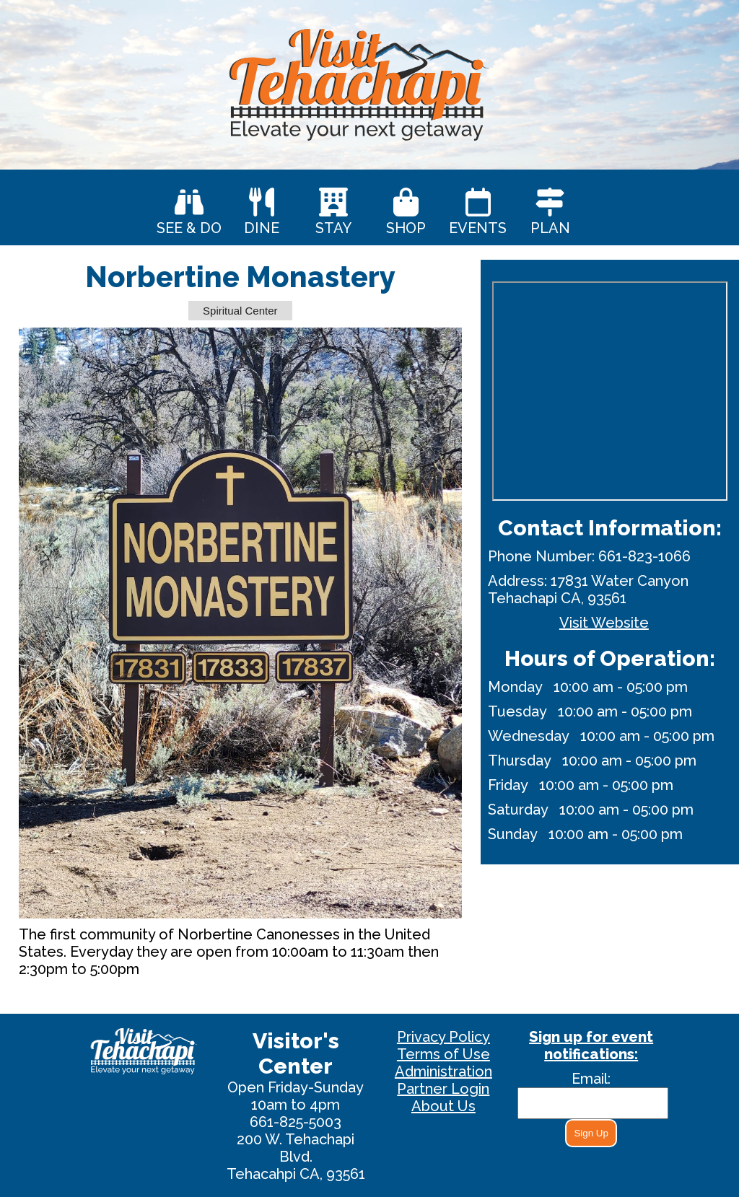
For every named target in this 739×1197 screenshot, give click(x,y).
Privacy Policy (443, 1036)
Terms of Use (443, 1054)
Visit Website (604, 622)
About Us (443, 1106)
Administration (443, 1071)
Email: (591, 1078)
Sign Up (591, 1133)
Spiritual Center (240, 310)
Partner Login (443, 1088)
